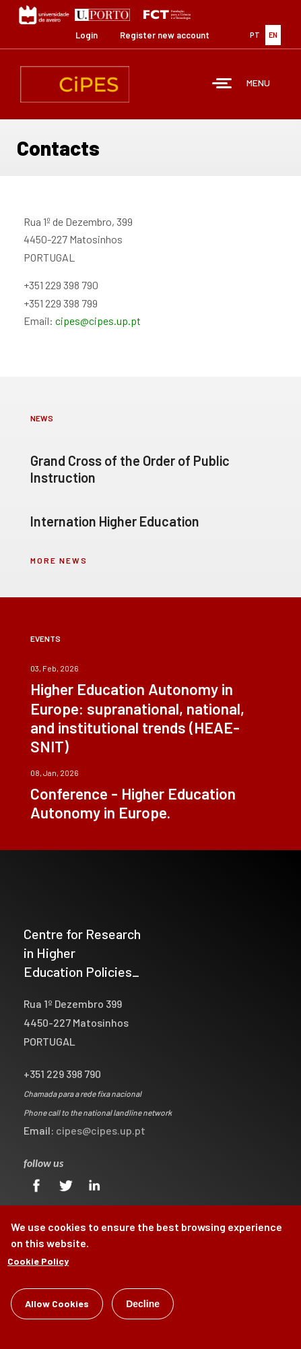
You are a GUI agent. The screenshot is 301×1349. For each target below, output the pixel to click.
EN (273, 34)
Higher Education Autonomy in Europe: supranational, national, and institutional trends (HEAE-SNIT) (137, 717)
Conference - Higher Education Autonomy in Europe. (133, 803)
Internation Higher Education (114, 521)
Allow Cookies (57, 1303)
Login (86, 35)
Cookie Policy (38, 1261)
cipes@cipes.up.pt (98, 320)
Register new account (164, 35)
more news (59, 560)
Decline (143, 1303)
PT (255, 34)
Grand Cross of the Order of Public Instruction (130, 468)
